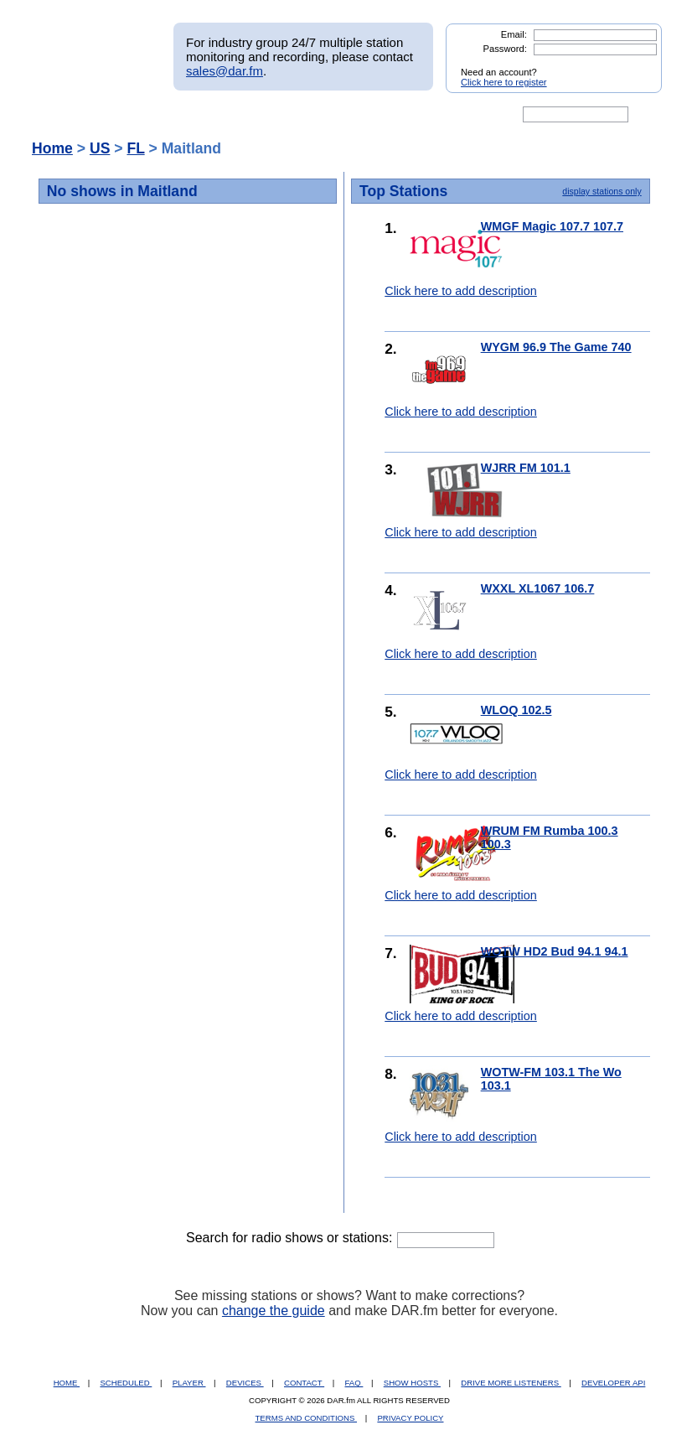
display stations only (601, 191)
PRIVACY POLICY (410, 1417)
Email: (514, 34)
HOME (67, 1382)
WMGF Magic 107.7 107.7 (552, 226)
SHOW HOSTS (412, 1382)
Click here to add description (461, 291)
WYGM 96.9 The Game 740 (556, 347)
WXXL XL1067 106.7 (538, 588)
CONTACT (304, 1382)
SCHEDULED (126, 1382)
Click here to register (504, 82)
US (100, 148)
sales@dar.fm (224, 71)
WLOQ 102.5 (516, 710)
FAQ (354, 1382)
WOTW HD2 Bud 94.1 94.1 (554, 951)
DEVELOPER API (613, 1382)
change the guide (273, 1310)
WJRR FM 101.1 (526, 467)
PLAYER (189, 1382)
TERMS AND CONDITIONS (307, 1417)
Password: (505, 49)
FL (135, 148)
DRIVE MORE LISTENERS (510, 1382)
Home (52, 148)
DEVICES (245, 1382)
